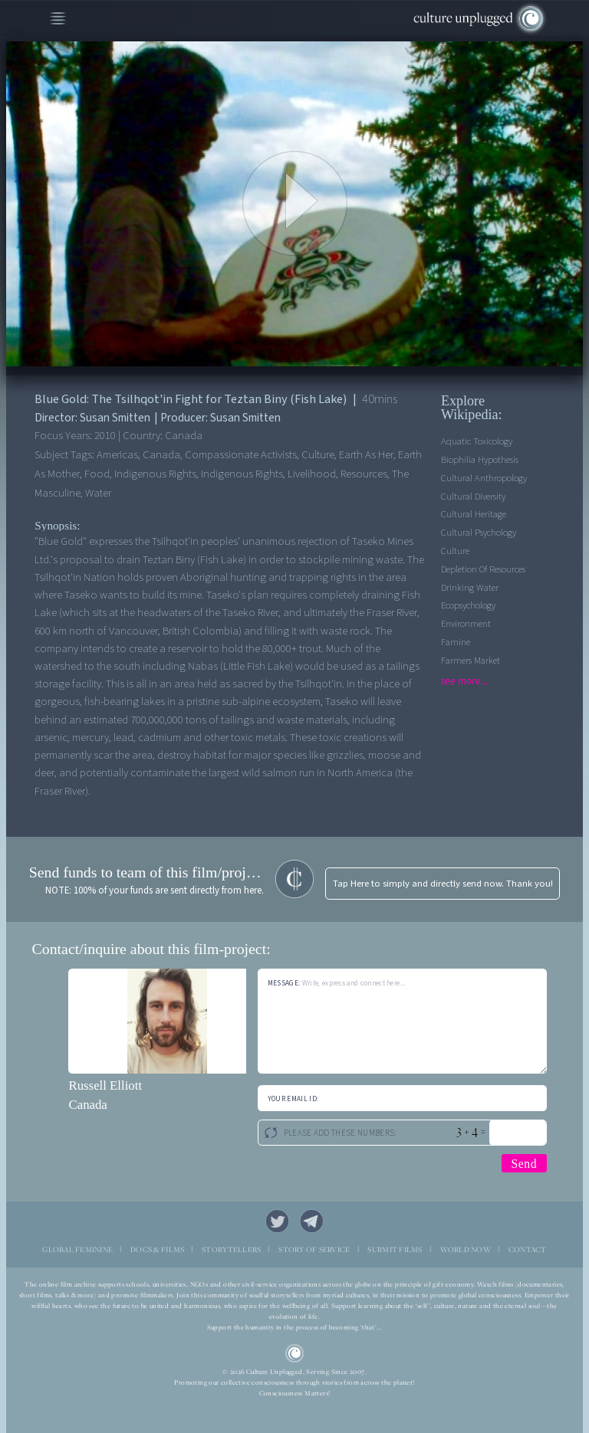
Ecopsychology (468, 605)
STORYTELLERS (231, 1249)
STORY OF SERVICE (314, 1249)
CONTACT (527, 1249)
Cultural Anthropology (484, 478)
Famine (455, 642)
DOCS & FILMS (157, 1249)
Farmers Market (470, 660)
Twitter (277, 1221)
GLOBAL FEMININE (77, 1249)
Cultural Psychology (478, 532)
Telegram (312, 1221)
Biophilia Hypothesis (479, 460)
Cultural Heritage (473, 514)
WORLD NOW (465, 1249)
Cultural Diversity (473, 496)
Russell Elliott (105, 1085)
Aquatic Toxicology (476, 441)
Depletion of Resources (483, 569)
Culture (455, 551)
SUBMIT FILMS (394, 1249)
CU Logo (294, 1353)
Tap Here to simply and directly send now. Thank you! (443, 883)
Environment (466, 624)
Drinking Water (470, 588)
